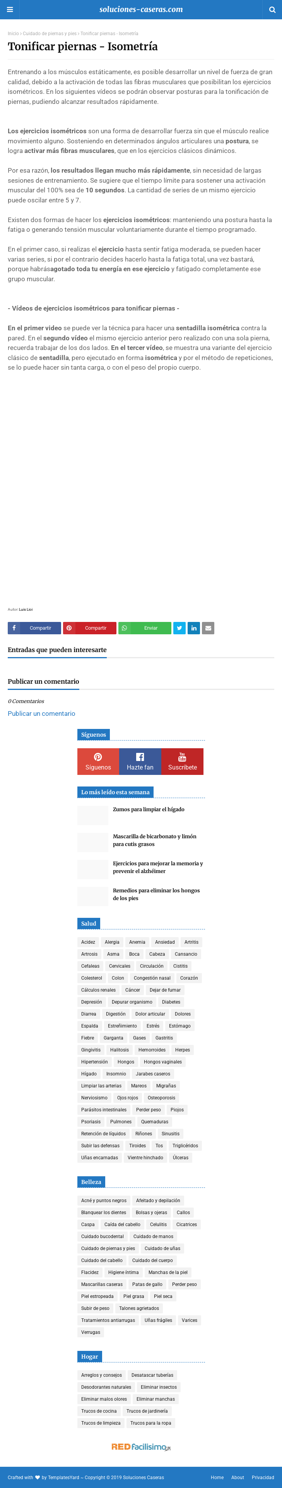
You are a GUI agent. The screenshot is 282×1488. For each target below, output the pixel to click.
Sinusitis (170, 1133)
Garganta (113, 1038)
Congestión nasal (152, 978)
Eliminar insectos (159, 1387)
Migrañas (166, 1086)
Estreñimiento (122, 1026)
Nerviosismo (94, 1098)
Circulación (152, 966)
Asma (113, 954)
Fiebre (87, 1038)
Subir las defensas (100, 1145)
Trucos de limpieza (101, 1423)
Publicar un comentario (41, 713)
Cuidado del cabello (102, 1260)
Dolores (183, 1014)
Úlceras (180, 1157)
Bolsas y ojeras (151, 1212)
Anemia (137, 942)
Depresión (91, 1002)
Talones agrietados (139, 1308)
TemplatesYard (63, 1477)
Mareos (139, 1086)
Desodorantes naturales (106, 1387)
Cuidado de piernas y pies (50, 33)
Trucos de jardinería (147, 1411)
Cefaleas (90, 966)
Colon (118, 978)
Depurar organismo (132, 1002)
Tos (159, 1145)
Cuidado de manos (153, 1236)
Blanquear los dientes (103, 1212)
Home (217, 1477)
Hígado (89, 1074)
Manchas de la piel (168, 1272)
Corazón (189, 978)
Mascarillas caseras (102, 1284)
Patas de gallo (147, 1284)
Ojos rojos (127, 1098)
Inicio (13, 33)
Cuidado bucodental (102, 1236)
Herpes (182, 1050)
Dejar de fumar (165, 990)
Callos (183, 1212)
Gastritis (164, 1038)
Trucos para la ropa (150, 1423)
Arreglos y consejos (101, 1375)
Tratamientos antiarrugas (108, 1320)
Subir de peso (95, 1308)
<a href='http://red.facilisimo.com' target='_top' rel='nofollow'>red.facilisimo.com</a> (141, 1448)
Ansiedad (165, 942)
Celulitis (158, 1224)
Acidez (88, 942)
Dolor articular (150, 1014)
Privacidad (263, 1477)
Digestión (116, 1014)
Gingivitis (91, 1050)
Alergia (112, 942)
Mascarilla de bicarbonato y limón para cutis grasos (155, 840)
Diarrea (88, 1014)
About (237, 1477)
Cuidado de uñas (162, 1248)
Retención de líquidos (103, 1133)
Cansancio (186, 954)
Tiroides (137, 1145)
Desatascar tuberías (152, 1375)
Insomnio (116, 1074)
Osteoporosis (161, 1098)
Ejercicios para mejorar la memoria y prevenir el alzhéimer (158, 867)
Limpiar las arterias (101, 1086)
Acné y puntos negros (103, 1200)
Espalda (89, 1026)
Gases (139, 1038)
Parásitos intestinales (103, 1110)
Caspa (88, 1224)
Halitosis (119, 1050)
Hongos (126, 1062)
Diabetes (171, 1002)
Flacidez (90, 1272)
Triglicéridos (185, 1145)
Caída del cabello (122, 1224)
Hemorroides (152, 1050)
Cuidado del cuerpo (152, 1260)
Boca (134, 954)
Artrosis (89, 954)
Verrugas (90, 1332)
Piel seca (163, 1296)
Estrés (153, 1026)
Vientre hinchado (145, 1157)
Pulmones (121, 1121)
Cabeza (157, 954)
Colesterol (91, 978)
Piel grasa (133, 1296)
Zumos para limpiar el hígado (149, 809)
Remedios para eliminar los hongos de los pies (156, 894)
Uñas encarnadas (99, 1157)
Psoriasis (91, 1121)
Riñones (143, 1133)
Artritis (191, 942)
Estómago (180, 1026)
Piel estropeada (97, 1296)
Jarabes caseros (153, 1074)
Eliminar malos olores (104, 1399)
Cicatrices (186, 1224)
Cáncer (132, 990)
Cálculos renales (98, 990)
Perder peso (148, 1110)
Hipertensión (94, 1062)
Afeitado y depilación (158, 1200)
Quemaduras (154, 1121)
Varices (189, 1320)
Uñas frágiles (158, 1320)
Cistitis (180, 966)
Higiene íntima (123, 1272)
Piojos (177, 1110)
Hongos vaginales (163, 1062)
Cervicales (119, 966)
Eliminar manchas (156, 1399)
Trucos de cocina (99, 1411)
